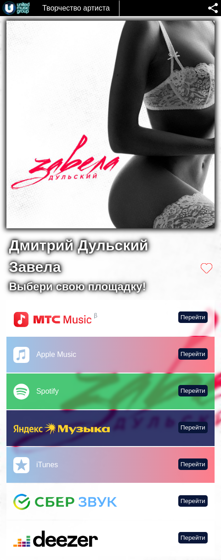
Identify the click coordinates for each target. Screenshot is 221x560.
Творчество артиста (76, 8)
